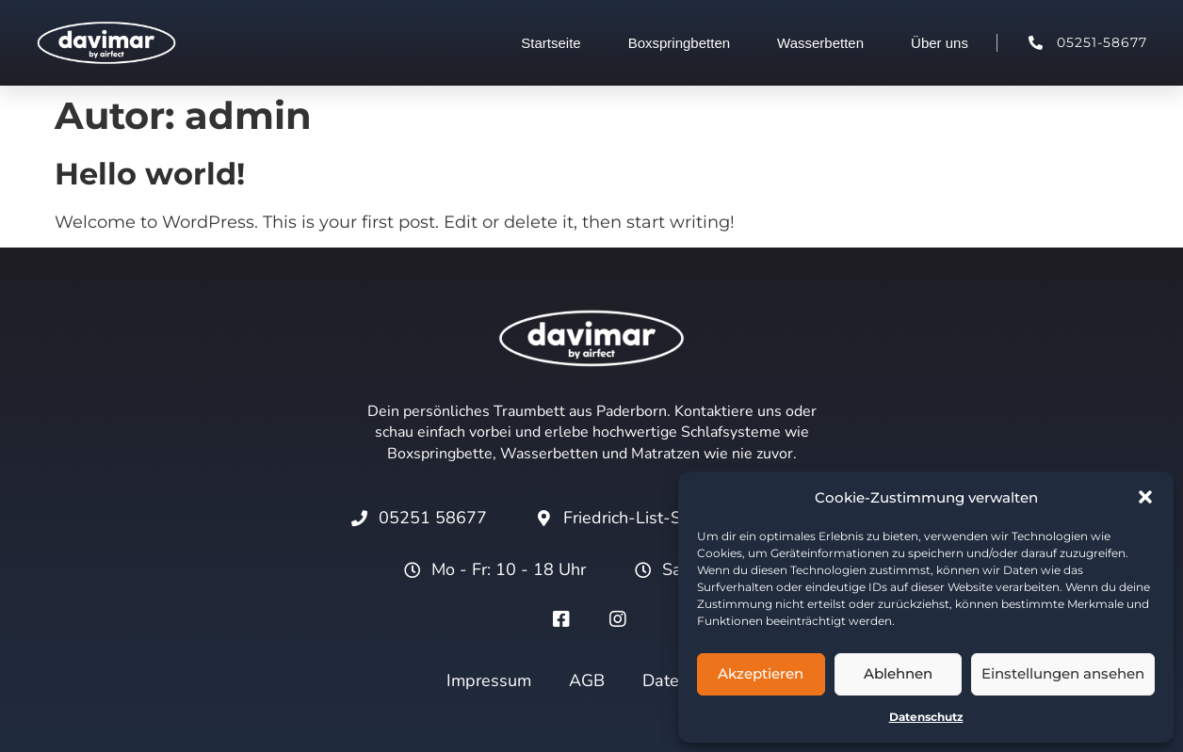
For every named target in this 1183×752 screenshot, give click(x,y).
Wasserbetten (820, 43)
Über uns (939, 43)
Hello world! (150, 173)
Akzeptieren (760, 673)
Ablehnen (898, 673)
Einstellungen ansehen (1062, 673)
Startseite (550, 43)
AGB (587, 680)
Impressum (488, 680)
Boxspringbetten (679, 43)
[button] (1145, 497)
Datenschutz (926, 717)
